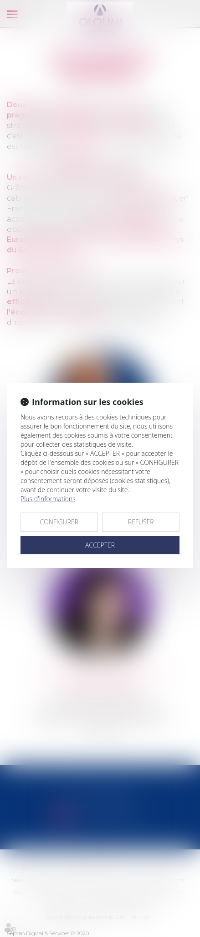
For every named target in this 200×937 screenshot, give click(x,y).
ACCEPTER (100, 545)
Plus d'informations (48, 498)
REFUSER (141, 522)
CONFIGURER (59, 522)
